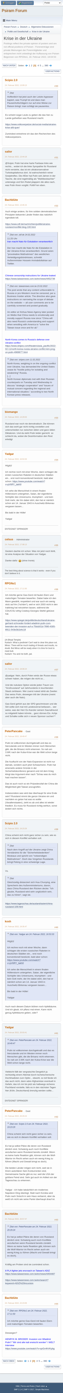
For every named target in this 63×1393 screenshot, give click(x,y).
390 (46, 65)
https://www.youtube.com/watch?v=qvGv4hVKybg (30, 1348)
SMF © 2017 (29, 1389)
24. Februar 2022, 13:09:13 (16, 85)
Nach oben (8, 1361)
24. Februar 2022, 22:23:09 (16, 1303)
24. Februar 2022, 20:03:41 (16, 1032)
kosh (8, 921)
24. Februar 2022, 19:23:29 (16, 828)
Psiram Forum (14, 10)
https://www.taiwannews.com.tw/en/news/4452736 (30, 278)
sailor (8, 151)
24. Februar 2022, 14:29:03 (16, 417)
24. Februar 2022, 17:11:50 (16, 589)
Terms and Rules (28, 1386)
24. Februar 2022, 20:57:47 (16, 1219)
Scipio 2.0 (11, 80)
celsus (9, 539)
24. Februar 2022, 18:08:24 (16, 669)
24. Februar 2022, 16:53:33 (16, 459)
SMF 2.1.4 (18, 1389)
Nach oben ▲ (41, 1386)
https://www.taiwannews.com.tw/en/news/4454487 (30, 1274)
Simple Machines (42, 1389)
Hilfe (17, 1386)
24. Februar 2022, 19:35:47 (16, 927)
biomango (11, 411)
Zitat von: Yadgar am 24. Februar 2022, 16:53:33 (32, 934)
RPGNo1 (10, 583)
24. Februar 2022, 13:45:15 (16, 205)
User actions (52, 71)
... (43, 65)
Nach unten (9, 66)
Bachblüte (11, 199)
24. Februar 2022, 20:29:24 (16, 1116)
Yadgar (9, 454)
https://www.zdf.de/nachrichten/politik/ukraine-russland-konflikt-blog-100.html (28, 226)
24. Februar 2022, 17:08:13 (16, 544)
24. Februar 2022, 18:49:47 (16, 736)
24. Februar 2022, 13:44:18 (16, 157)
